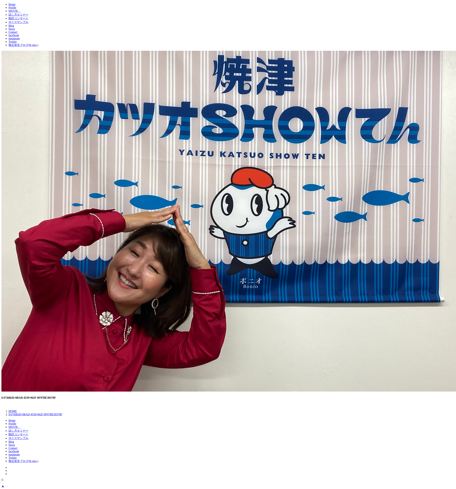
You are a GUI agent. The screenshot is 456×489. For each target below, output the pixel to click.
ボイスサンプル (18, 22)
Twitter (13, 41)
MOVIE (15, 10)
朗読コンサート (18, 18)
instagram (14, 38)
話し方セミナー (18, 14)
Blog (11, 25)
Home (12, 4)
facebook (14, 35)
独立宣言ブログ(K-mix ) (23, 45)
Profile (12, 7)
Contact (13, 32)
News (12, 28)
